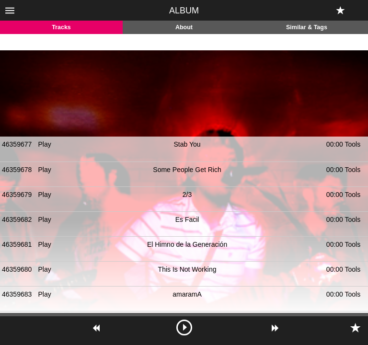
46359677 (17, 144)
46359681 (17, 244)
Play (44, 144)
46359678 (17, 169)
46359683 (17, 294)
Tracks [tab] (61, 27)
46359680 (17, 269)
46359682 (17, 219)
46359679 (17, 194)
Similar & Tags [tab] (306, 27)
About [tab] (184, 27)
